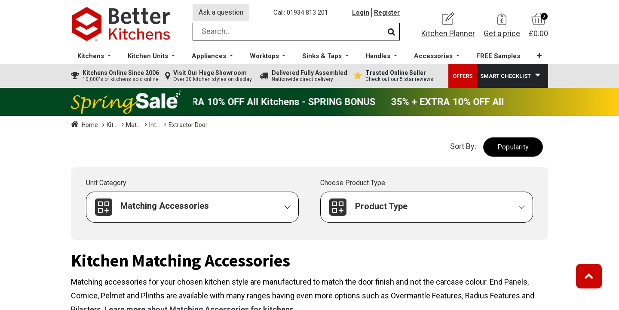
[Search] (391, 31)
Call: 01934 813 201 (300, 12)
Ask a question (221, 12)
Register (387, 12)
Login (360, 12)
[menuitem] (498, 56)
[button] (539, 55)
